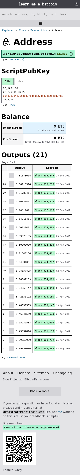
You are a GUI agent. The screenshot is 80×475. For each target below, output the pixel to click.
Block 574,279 (44, 270)
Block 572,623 (44, 313)
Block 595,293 (44, 184)
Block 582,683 (44, 210)
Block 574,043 (44, 288)
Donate (23, 373)
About (8, 373)
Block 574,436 (44, 236)
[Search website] (40, 14)
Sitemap (41, 373)
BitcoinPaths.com (36, 379)
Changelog (62, 373)
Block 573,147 (44, 305)
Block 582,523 (44, 218)
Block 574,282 (44, 262)
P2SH (13, 105)
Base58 (15, 59)
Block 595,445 (44, 175)
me (59, 412)
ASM (7, 81)
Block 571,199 (44, 331)
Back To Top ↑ (40, 391)
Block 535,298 (44, 348)
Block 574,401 (44, 253)
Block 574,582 (44, 227)
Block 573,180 (44, 296)
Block (22, 30)
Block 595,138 (44, 192)
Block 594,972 (44, 201)
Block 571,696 (44, 322)
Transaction (39, 30)
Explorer (8, 30)
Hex (20, 81)
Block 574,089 (44, 279)
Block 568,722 (44, 339)
